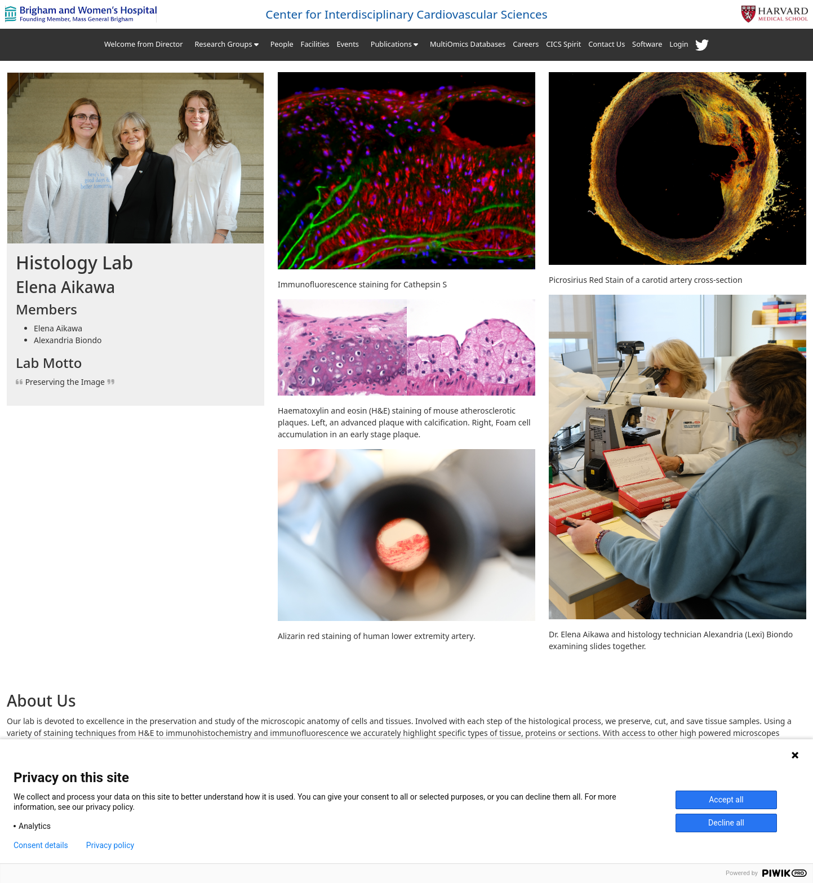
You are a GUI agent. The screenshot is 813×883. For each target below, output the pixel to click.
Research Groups (226, 44)
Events (347, 44)
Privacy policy (110, 845)
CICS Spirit (563, 44)
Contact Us (606, 44)
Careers (526, 44)
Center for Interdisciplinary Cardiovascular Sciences (406, 14)
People (282, 44)
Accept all (726, 799)
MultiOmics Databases (467, 44)
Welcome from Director (143, 44)
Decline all (726, 822)
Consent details (41, 845)
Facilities (315, 44)
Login (678, 44)
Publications (394, 44)
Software (647, 44)
